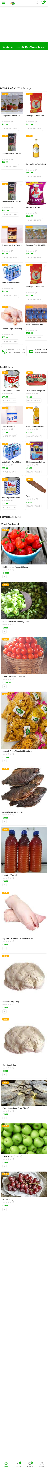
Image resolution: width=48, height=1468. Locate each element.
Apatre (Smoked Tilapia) (12, 812)
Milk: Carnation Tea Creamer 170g (14, 391)
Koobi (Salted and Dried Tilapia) (15, 1108)
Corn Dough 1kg (9, 1065)
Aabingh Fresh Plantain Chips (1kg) (17, 751)
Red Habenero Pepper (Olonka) (15, 567)
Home (6, 1464)
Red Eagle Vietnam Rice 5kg (36, 116)
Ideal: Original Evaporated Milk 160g (14, 498)
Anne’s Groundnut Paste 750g (13, 245)
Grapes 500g (7, 1199)
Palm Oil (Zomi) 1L (10, 875)
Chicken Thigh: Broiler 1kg (12, 329)
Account (42, 1464)
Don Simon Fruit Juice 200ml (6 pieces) (16, 153)
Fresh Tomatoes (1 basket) (13, 677)
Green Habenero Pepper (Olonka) (16, 622)
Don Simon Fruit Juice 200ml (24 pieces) (17, 202)
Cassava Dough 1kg (10, 1002)
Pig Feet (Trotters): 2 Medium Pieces (17, 938)
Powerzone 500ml (8, 426)
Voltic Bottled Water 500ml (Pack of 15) (16, 283)
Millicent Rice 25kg (33, 207)
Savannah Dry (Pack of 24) (36, 164)
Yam (28, 496)
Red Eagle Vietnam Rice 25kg (37, 287)
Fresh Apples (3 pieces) (12, 1156)
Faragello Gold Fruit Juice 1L (12, 116)
